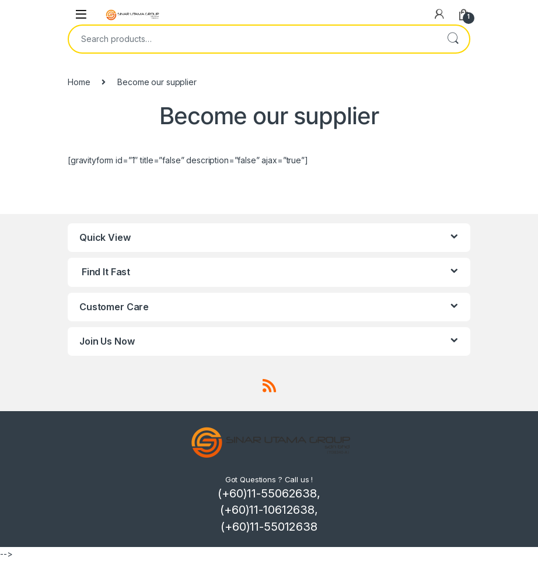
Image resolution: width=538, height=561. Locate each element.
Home (79, 82)
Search (452, 39)
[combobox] (252, 39)
